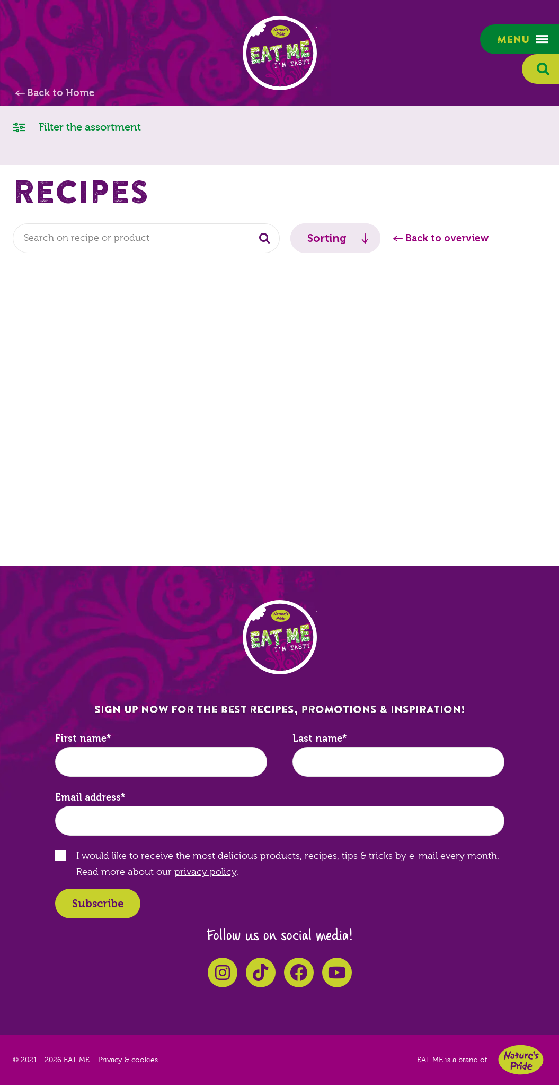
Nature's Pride (520, 1060)
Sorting (327, 238)
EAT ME (280, 53)
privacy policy (205, 872)
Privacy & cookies (128, 1060)
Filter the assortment (77, 126)
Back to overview (447, 238)
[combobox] (146, 238)
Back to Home (60, 93)
